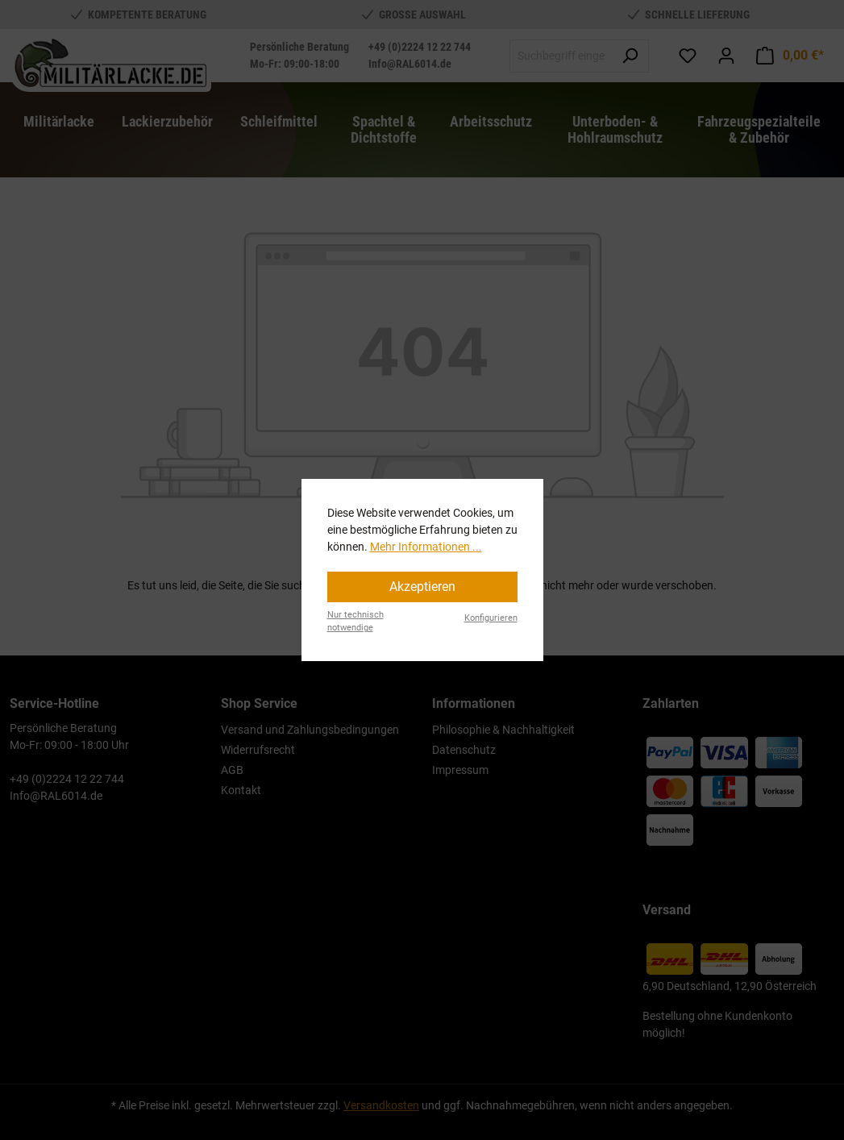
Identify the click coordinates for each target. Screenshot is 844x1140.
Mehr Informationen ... (426, 546)
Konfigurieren (491, 618)
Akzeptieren (422, 586)
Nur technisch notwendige (355, 622)
